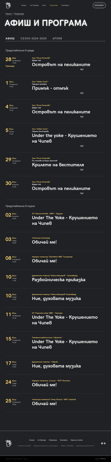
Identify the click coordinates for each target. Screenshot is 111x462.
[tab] (12, 38)
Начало (23, 5)
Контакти (65, 5)
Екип (44, 5)
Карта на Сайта (77, 440)
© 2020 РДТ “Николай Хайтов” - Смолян (17, 459)
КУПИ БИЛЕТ (99, 5)
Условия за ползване (24, 446)
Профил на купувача (67, 446)
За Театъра (34, 5)
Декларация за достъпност (85, 446)
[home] (8, 5)
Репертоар (54, 5)
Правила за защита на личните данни (46, 446)
